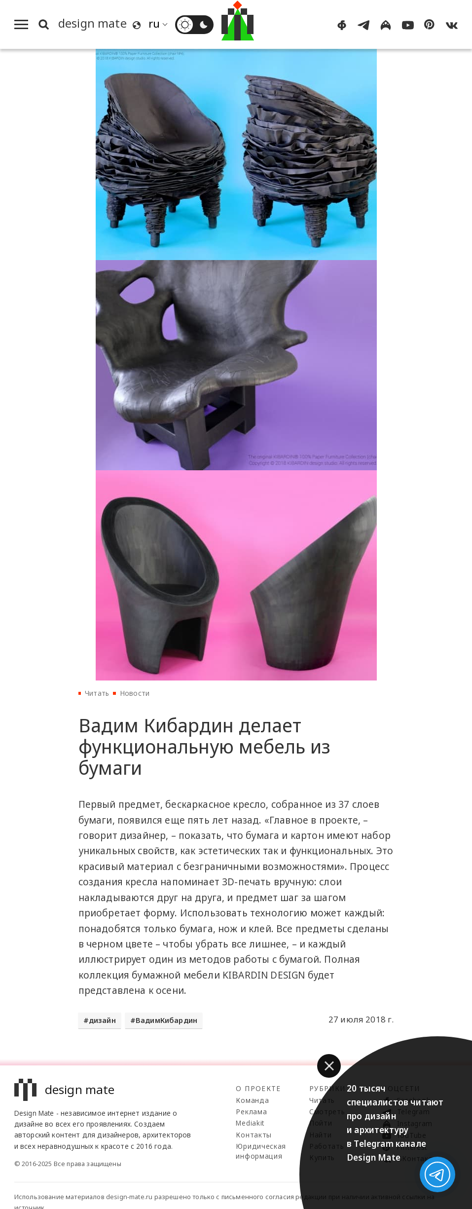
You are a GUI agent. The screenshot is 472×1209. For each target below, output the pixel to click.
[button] (329, 1066)
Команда (252, 1100)
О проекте (258, 1088)
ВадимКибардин (166, 1020)
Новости (134, 693)
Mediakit (250, 1123)
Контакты (253, 1134)
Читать (97, 693)
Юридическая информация (261, 1151)
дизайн (102, 1020)
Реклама (251, 1111)
